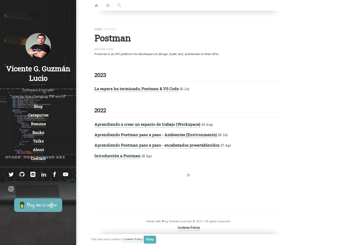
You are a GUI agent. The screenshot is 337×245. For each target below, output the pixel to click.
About (38, 149)
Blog (38, 106)
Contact (38, 158)
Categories (38, 115)
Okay (150, 239)
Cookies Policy (132, 239)
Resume (38, 123)
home (98, 29)
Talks (38, 141)
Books (38, 132)
